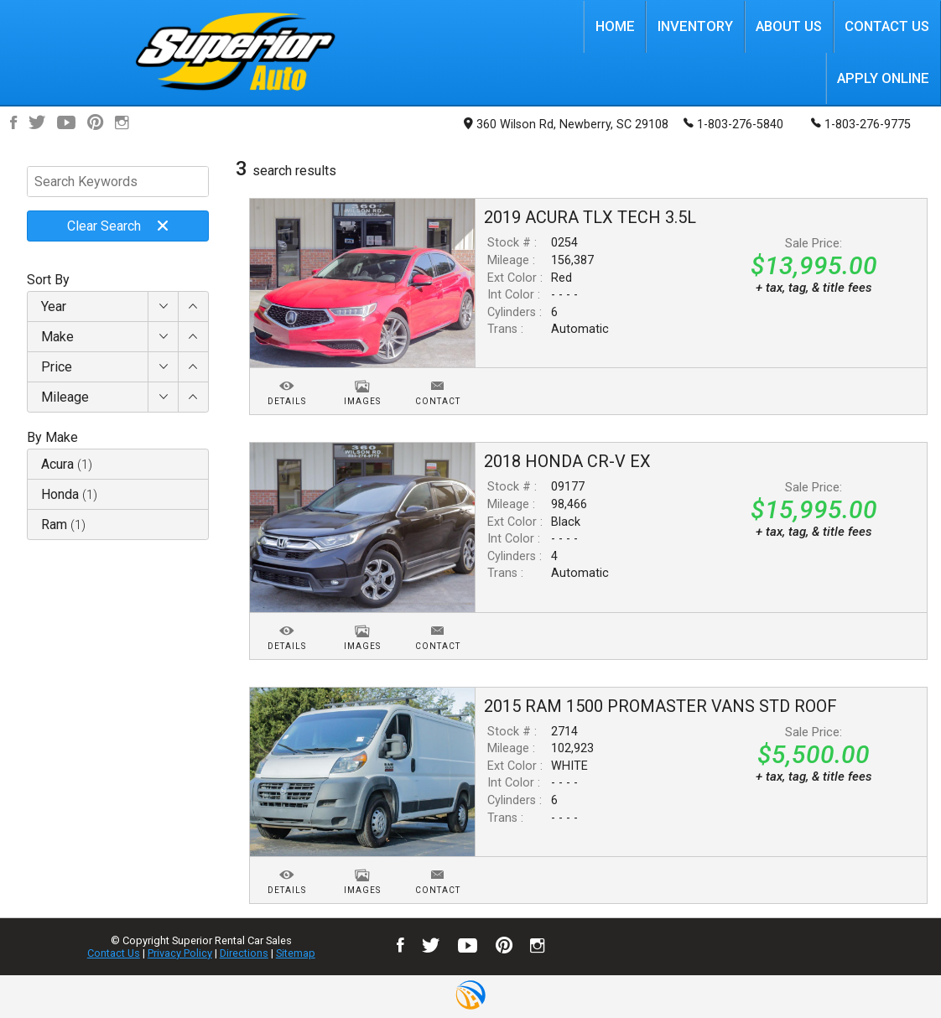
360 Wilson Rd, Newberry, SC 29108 (566, 124)
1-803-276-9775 (861, 123)
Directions (244, 953)
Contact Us (113, 953)
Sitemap (295, 953)
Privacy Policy (180, 953)
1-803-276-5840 (733, 123)
